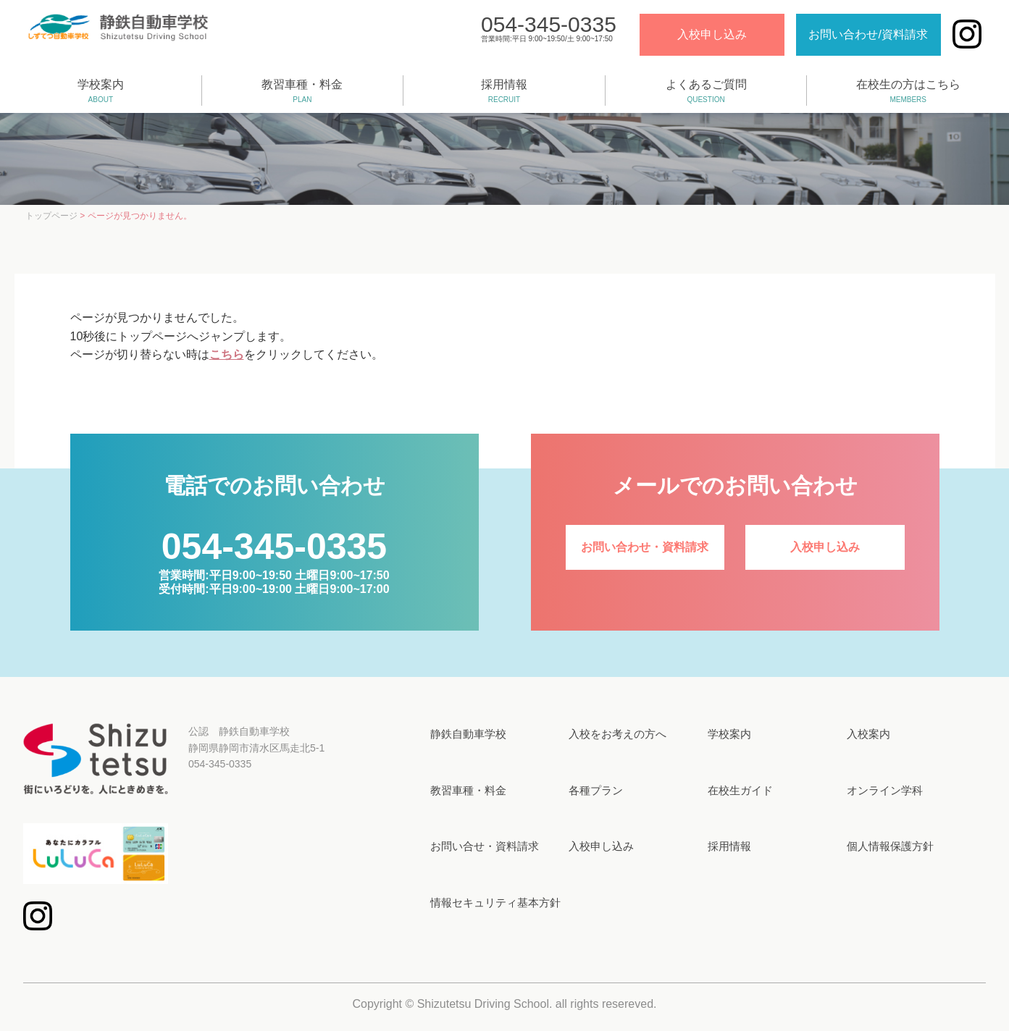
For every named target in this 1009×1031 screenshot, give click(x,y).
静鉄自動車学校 (468, 734)
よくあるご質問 (706, 92)
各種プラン (596, 790)
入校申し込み (710, 35)
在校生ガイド (740, 790)
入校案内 (868, 734)
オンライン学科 (885, 790)
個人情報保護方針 (890, 846)
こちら (226, 354)
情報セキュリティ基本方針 (495, 902)
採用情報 (504, 92)
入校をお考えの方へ (617, 734)
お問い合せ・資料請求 (484, 846)
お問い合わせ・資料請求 (644, 547)
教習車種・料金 (302, 92)
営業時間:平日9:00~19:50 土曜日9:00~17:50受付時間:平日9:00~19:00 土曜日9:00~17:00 (274, 572)
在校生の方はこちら (908, 92)
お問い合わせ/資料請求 (867, 35)
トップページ (51, 216)
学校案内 (100, 92)
